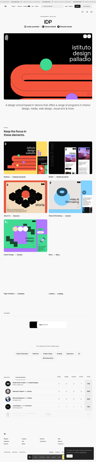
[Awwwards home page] (30, 457)
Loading (51, 294)
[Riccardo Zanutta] (64, 26)
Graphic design (47, 353)
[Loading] (70, 274)
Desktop (7, 177)
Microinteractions (48, 358)
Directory (20, 6)
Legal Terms (15, 452)
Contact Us (60, 443)
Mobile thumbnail (62, 177)
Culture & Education (22, 353)
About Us (7, 216)
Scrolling (59, 353)
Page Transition (9, 294)
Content (68, 216)
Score (59, 457)
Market (36, 6)
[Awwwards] (6, 6)
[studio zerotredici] (32, 26)
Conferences (43, 441)
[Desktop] (25, 157)
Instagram (57, 452)
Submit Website (86, 6)
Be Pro (77, 6)
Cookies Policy (7, 452)
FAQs (59, 438)
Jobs (32, 6)
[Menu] (70, 235)
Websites (6, 438)
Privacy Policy (22, 452)
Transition (21, 293)
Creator (35, 457)
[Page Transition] (25, 274)
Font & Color (41, 457)
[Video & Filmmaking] (70, 196)
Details (48, 457)
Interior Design (9, 255)
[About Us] (25, 196)
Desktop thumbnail (19, 177)
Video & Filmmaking (55, 216)
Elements (54, 457)
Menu (51, 255)
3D (79, 353)
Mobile (51, 177)
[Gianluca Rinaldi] (49, 26)
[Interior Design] (25, 235)
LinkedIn (63, 452)
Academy (26, 6)
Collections (6, 441)
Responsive (70, 353)
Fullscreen (36, 353)
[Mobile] (70, 157)
